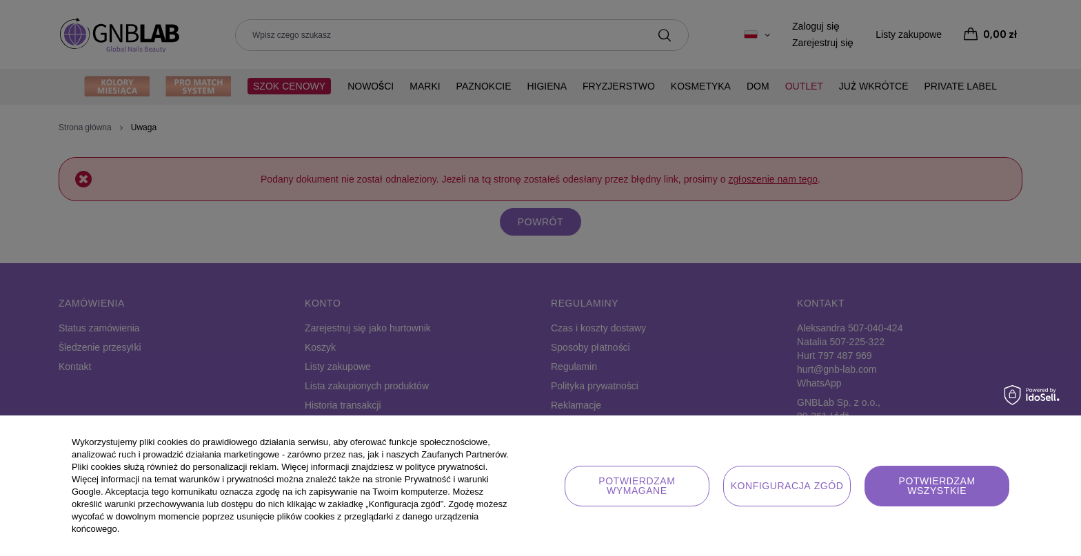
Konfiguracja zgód (787, 486)
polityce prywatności (445, 467)
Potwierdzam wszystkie (937, 485)
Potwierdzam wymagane (636, 485)
